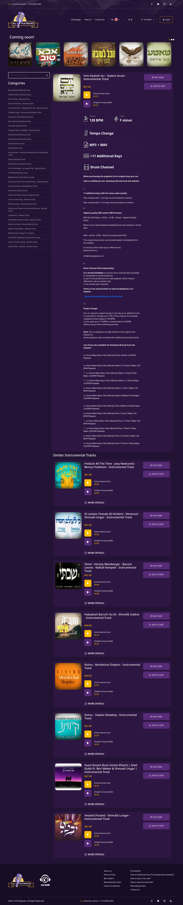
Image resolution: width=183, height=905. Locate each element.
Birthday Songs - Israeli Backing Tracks (22, 204)
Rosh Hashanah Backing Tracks (19, 121)
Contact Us (99, 19)
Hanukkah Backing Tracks (17, 126)
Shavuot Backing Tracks (16, 159)
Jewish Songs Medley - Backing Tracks (22, 229)
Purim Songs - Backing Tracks (19, 99)
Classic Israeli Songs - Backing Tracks (21, 199)
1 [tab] (169, 39)
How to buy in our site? (140, 878)
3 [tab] (173, 39)
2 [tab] (171, 39)
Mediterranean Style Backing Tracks (21, 177)
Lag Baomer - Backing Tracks (18, 215)
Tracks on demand (112, 886)
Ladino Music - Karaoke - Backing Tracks (23, 246)
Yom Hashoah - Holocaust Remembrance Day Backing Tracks (28, 153)
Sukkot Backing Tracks (16, 143)
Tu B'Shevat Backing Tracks (18, 173)
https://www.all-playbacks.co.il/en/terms (103, 296)
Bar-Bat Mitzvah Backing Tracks (19, 139)
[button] (115, 19)
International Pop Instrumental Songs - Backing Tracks (28, 182)
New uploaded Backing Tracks (19, 90)
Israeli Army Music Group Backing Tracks (23, 224)
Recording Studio (138, 886)
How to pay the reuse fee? (141, 882)
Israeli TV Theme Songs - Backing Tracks (23, 242)
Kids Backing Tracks (15, 148)
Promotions (135, 871)
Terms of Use (109, 874)
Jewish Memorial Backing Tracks (20, 164)
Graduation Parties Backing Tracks (20, 117)
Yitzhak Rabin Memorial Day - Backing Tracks (24, 220)
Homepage (76, 19)
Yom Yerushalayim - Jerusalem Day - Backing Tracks (27, 168)
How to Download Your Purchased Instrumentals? (152, 874)
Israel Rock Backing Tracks (17, 190)
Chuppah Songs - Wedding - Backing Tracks (24, 130)
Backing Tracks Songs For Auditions (21, 233)
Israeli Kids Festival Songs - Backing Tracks (23, 195)
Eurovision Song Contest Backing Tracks (22, 186)
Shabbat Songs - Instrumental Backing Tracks (25, 112)
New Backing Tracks (112, 882)
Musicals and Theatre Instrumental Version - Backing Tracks (27, 209)
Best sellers (109, 878)
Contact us (135, 889)
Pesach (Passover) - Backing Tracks (21, 103)
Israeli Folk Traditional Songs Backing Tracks (24, 237)
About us (108, 871)
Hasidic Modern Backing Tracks (19, 94)
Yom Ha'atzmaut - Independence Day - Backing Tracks (28, 108)
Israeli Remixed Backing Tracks (19, 135)
